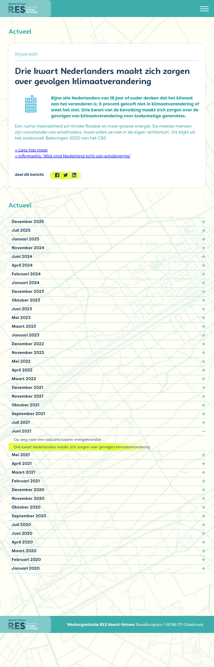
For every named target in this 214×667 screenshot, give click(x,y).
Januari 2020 (26, 568)
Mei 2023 (21, 317)
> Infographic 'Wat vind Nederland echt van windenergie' (72, 156)
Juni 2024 (22, 256)
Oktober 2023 (26, 300)
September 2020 (29, 516)
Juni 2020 (22, 533)
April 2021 (22, 463)
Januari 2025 (25, 239)
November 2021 (27, 396)
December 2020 (28, 489)
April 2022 (22, 370)
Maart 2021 (23, 472)
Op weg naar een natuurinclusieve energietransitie (57, 439)
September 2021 (28, 413)
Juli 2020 (21, 524)
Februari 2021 (26, 481)
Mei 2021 (21, 454)
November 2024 (28, 247)
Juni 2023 (22, 309)
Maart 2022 (24, 378)
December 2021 (27, 387)
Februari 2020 (26, 559)
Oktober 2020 (26, 507)
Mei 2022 (21, 361)
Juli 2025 (21, 230)
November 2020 (28, 498)
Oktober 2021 (25, 405)
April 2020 (22, 542)
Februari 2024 (26, 274)
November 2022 (28, 352)
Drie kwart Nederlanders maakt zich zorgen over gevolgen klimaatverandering (82, 446)
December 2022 (28, 343)
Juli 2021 (21, 422)
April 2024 (22, 265)
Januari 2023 (25, 335)
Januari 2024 (26, 282)
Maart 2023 (24, 326)
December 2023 (28, 291)
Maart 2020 (24, 550)
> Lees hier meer (31, 150)
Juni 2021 (21, 431)
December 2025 (28, 221)
